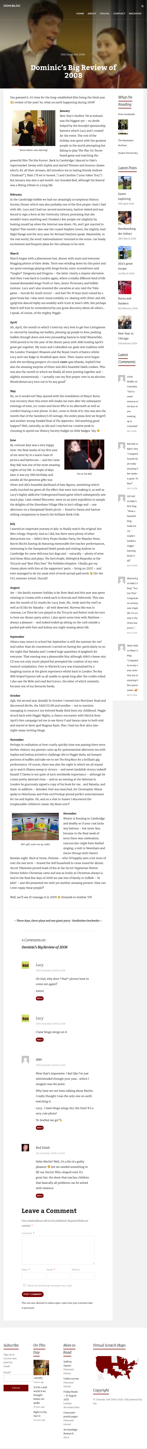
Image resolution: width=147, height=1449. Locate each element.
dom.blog (12, 4)
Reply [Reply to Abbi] (40, 1128)
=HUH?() (38, 1378)
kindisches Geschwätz (86, 921)
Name (26, 1270)
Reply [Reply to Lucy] (40, 998)
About (89, 6)
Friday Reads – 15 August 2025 (70, 1396)
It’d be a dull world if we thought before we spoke (40, 1396)
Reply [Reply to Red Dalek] (40, 1195)
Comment (28, 1233)
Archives (132, 6)
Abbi (39, 1060)
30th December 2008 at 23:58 (50, 1065)
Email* (11, 1377)
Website (76, 1270)
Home (77, 6)
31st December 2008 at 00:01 (50, 1153)
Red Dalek (44, 1148)
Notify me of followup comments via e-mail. (47, 1285)
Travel (102, 6)
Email (51, 1270)
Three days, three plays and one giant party (43, 921)
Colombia (132, 386)
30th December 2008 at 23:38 (50, 971)
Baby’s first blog (135, 448)
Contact (116, 6)
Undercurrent (71, 1379)
